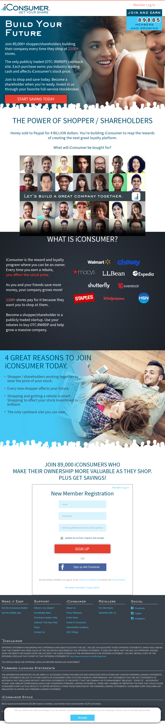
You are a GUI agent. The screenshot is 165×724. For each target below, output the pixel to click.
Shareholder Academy (77, 628)
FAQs (37, 628)
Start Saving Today (35, 99)
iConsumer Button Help (45, 618)
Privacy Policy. (119, 580)
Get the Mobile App (11, 613)
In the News (72, 618)
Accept (82, 717)
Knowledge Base (42, 613)
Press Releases (74, 613)
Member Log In (144, 5)
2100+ (73, 48)
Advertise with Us (107, 613)
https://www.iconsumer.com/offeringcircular (88, 657)
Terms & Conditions (88, 580)
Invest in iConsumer (76, 623)
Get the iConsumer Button (15, 609)
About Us (71, 609)
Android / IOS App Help (45, 623)
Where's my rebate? (44, 609)
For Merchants (106, 609)
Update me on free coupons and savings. (85, 537)
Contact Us (39, 633)
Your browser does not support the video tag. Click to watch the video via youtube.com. (82, 195)
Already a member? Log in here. (82, 588)
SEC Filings (72, 633)
